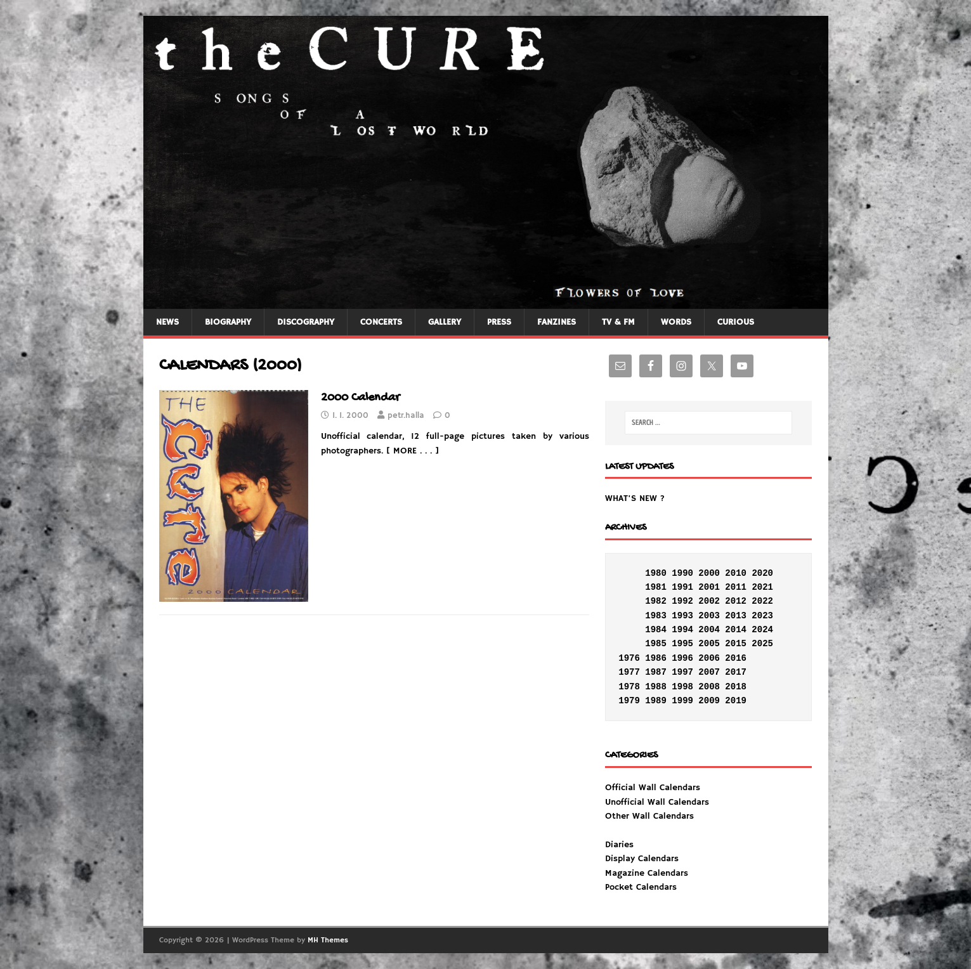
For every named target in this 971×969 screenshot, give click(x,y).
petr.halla (406, 415)
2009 (709, 701)
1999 (682, 701)
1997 (682, 672)
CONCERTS (381, 322)
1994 (682, 630)
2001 (709, 587)
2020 (762, 573)
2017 (735, 672)
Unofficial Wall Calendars (657, 802)
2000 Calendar (360, 398)
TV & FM (618, 322)
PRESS (499, 322)
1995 (682, 644)
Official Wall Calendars (652, 787)
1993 (682, 616)
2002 (709, 601)
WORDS (676, 322)
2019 (735, 701)
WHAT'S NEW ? (635, 498)
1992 (682, 601)
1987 (656, 672)
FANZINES (556, 322)
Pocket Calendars (641, 887)
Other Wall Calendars (649, 816)
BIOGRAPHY (228, 322)
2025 (762, 644)
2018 (735, 687)
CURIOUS (735, 322)
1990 (682, 573)
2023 (762, 616)
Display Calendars (642, 858)
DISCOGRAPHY (305, 322)
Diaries (619, 844)
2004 (709, 630)
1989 (656, 701)
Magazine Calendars (646, 873)
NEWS (167, 322)
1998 (682, 687)
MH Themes (328, 940)
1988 (656, 687)
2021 (762, 587)
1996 (682, 658)
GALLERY (444, 322)
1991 (682, 587)
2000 (709, 573)
